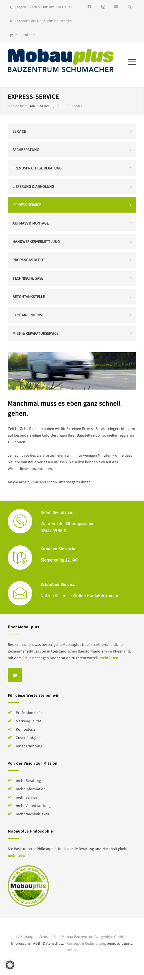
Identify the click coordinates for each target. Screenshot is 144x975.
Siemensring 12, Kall (59, 560)
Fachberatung (26, 149)
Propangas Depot (29, 259)
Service (46, 106)
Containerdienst (28, 314)
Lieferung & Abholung (33, 186)
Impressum (20, 943)
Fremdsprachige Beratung (37, 168)
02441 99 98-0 (64, 6)
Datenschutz (53, 943)
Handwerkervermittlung (36, 241)
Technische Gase (28, 278)
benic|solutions (119, 943)
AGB (36, 943)
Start (32, 106)
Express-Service (27, 204)
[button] (10, 965)
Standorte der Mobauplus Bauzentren (43, 20)
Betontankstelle (29, 296)
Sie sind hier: (17, 106)
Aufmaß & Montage (31, 223)
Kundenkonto (25, 34)
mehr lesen (109, 657)
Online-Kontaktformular (95, 595)
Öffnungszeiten (80, 523)
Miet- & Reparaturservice (35, 333)
